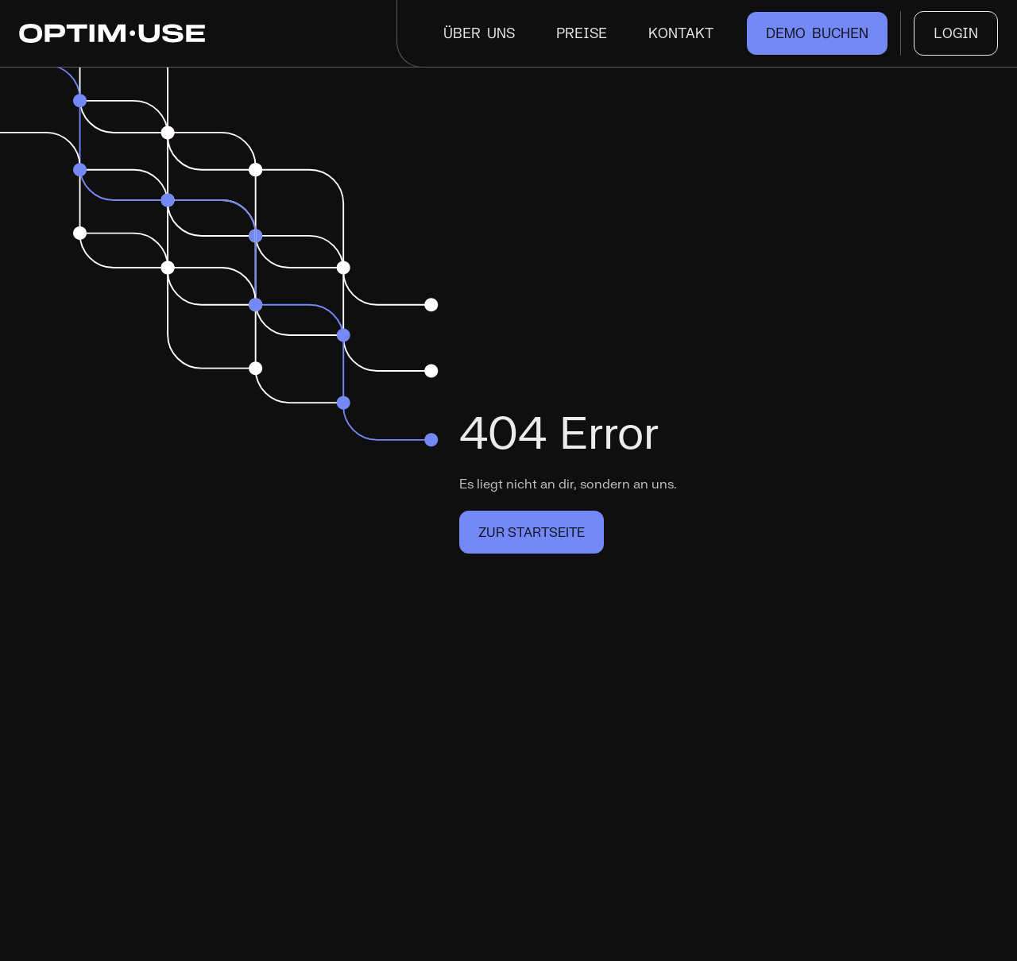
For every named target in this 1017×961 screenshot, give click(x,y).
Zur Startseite (531, 531)
